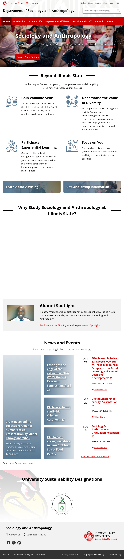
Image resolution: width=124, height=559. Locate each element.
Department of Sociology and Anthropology (38, 10)
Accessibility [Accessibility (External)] (115, 554)
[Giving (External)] (83, 3)
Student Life (35, 21)
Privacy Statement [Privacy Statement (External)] (70, 554)
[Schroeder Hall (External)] (106, 389)
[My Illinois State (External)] (118, 3)
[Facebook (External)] (8, 542)
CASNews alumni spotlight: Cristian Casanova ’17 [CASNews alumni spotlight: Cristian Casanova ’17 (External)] (58, 413)
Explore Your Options (28, 57)
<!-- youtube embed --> (62, 254)
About (109, 21)
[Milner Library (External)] (106, 417)
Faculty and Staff (82, 21)
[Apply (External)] (112, 3)
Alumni (99, 21)
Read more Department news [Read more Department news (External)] (18, 463)
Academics (19, 21)
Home (6, 21)
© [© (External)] (3, 554)
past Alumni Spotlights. (89, 325)
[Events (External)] (98, 3)
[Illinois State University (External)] (21, 3)
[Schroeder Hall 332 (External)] (34, 534)
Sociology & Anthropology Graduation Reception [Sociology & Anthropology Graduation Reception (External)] (105, 429)
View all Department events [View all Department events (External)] (95, 456)
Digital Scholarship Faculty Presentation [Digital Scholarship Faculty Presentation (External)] (104, 400)
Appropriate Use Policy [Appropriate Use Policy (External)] (94, 554)
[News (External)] (90, 3)
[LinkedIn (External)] (19, 542)
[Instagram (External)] (13, 542)
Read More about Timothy (53, 325)
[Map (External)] (105, 3)
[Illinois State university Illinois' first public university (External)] (101, 536)
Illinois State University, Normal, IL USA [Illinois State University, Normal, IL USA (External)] (27, 554)
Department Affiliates (57, 21)
